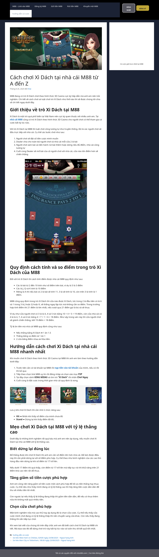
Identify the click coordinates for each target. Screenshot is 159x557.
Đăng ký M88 (40, 6)
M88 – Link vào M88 (21, 6)
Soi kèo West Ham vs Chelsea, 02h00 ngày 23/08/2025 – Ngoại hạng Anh (43, 538)
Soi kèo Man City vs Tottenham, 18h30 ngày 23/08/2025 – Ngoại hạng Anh (44, 540)
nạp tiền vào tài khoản (66, 367)
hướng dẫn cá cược (20, 13)
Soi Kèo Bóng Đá (96, 553)
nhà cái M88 (16, 119)
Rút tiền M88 (72, 6)
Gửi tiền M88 (56, 6)
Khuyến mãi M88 (90, 6)
